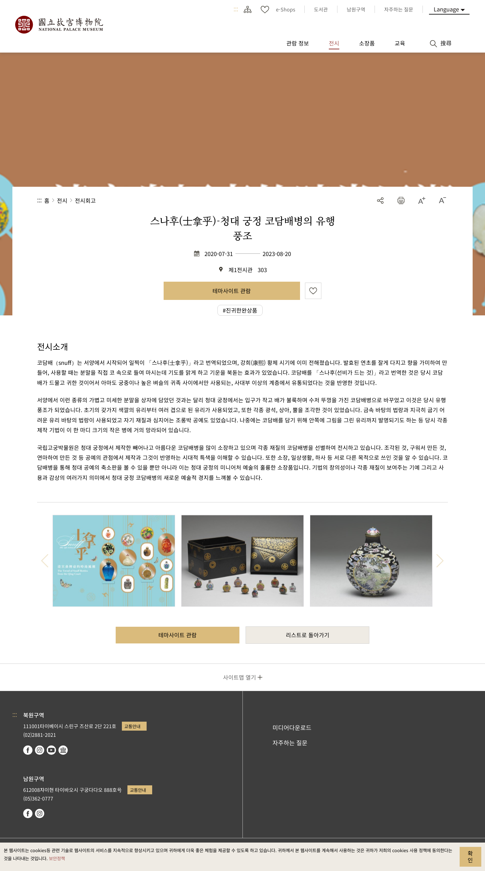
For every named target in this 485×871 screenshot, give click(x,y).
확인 (470, 856)
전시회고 (85, 200)
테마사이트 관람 (231, 291)
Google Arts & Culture (63, 750)
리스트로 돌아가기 (307, 635)
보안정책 (57, 858)
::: (236, 9)
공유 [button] (380, 200)
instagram (39, 750)
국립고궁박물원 (58, 24)
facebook (27, 750)
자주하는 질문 (290, 742)
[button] (401, 200)
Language (446, 9)
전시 (62, 200)
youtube (51, 750)
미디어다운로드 (292, 727)
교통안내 (132, 726)
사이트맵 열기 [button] (239, 677)
